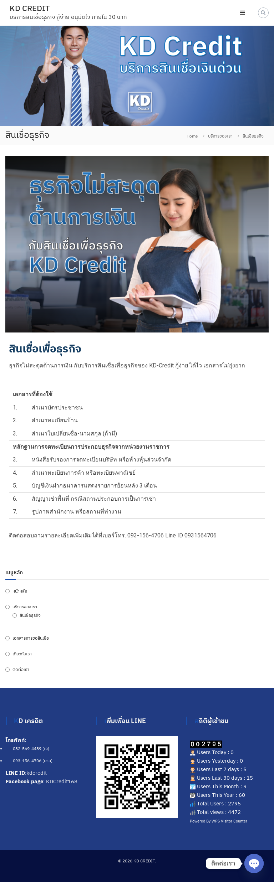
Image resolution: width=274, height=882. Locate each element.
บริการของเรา (220, 136)
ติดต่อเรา (20, 669)
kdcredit (36, 772)
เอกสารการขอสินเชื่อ (30, 638)
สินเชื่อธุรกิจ (30, 615)
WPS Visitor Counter (229, 821)
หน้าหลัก (19, 591)
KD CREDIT (30, 8)
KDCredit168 (61, 781)
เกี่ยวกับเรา (22, 653)
